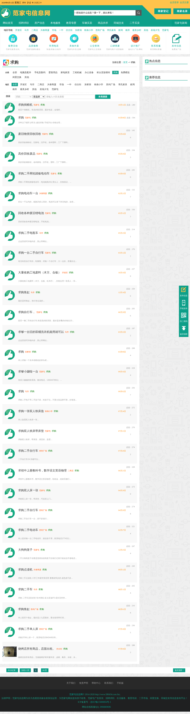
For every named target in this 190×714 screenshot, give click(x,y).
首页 (125, 62)
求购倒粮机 (25, 104)
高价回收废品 (26, 153)
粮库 (127, 30)
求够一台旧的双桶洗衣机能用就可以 (41, 331)
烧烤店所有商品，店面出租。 (36, 648)
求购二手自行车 (28, 450)
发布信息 (176, 46)
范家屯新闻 (180, 23)
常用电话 (54, 46)
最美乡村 (136, 30)
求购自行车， (26, 312)
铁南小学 (88, 30)
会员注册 (184, 2)
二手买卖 (135, 23)
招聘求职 (24, 23)
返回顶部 (183, 334)
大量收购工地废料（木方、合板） (39, 272)
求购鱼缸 (24, 292)
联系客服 (156, 46)
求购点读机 (25, 569)
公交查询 (94, 46)
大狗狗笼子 (25, 549)
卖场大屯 (155, 30)
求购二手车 (25, 589)
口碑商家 (115, 46)
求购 (21, 117)
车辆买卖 (87, 23)
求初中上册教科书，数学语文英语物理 (42, 470)
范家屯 (165, 30)
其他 (146, 30)
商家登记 (163, 11)
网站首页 (8, 23)
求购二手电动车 (28, 529)
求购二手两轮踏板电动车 (34, 173)
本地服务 (55, 23)
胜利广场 (100, 30)
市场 (54, 30)
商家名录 (182, 11)
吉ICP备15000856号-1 (100, 702)
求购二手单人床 (28, 629)
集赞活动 (13, 46)
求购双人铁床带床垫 (31, 430)
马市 (26, 30)
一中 (61, 30)
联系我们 (108, 683)
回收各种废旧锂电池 (31, 213)
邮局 (120, 30)
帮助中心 (96, 683)
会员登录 (174, 2)
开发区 (18, 30)
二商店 (34, 30)
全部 (15, 72)
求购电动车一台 (28, 193)
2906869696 (105, 707)
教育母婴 (71, 23)
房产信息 (40, 23)
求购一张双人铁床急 (31, 411)
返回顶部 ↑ (179, 670)
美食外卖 (74, 46)
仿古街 (69, 30)
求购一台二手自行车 (31, 252)
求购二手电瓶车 (28, 232)
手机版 (120, 683)
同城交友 (119, 23)
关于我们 (70, 683)
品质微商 (33, 46)
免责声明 (83, 683)
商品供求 (103, 23)
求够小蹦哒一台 (28, 371)
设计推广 (135, 46)
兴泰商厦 (45, 30)
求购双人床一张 (28, 490)
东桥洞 (78, 30)
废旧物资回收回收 (29, 133)
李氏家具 (111, 30)
